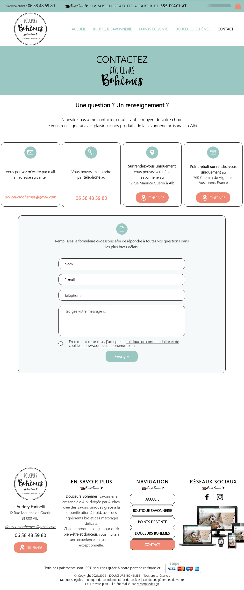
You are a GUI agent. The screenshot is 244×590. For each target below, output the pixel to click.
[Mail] (30, 152)
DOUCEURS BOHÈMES (152, 533)
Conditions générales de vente (163, 579)
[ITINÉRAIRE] (152, 197)
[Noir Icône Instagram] (220, 497)
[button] (238, 5)
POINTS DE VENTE (152, 521)
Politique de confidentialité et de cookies (113, 579)
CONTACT (152, 544)
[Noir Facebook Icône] (207, 497)
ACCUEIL (152, 499)
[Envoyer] (122, 356)
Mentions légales (71, 579)
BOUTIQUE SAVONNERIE (152, 510)
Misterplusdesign (148, 584)
